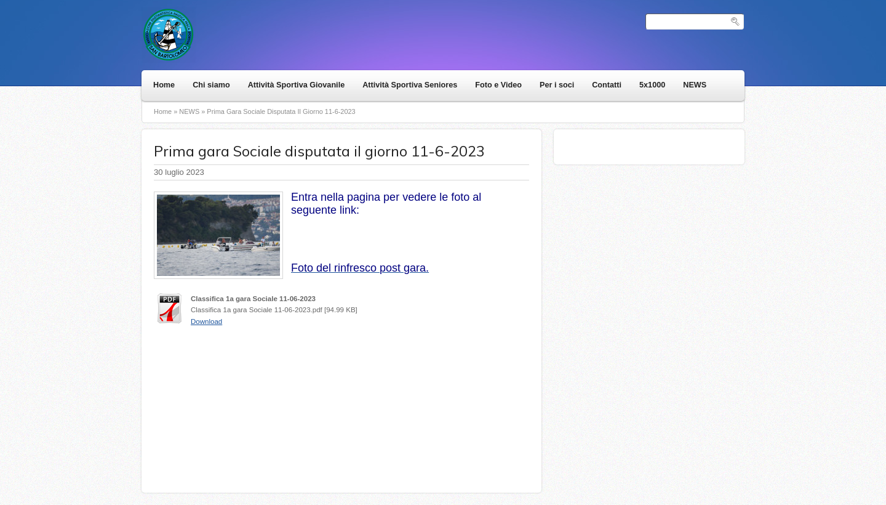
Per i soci (557, 85)
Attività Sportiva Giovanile (296, 85)
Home (164, 85)
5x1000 (652, 85)
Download (206, 321)
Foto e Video (498, 85)
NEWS (694, 85)
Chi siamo (211, 85)
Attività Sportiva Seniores (409, 85)
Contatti (606, 85)
